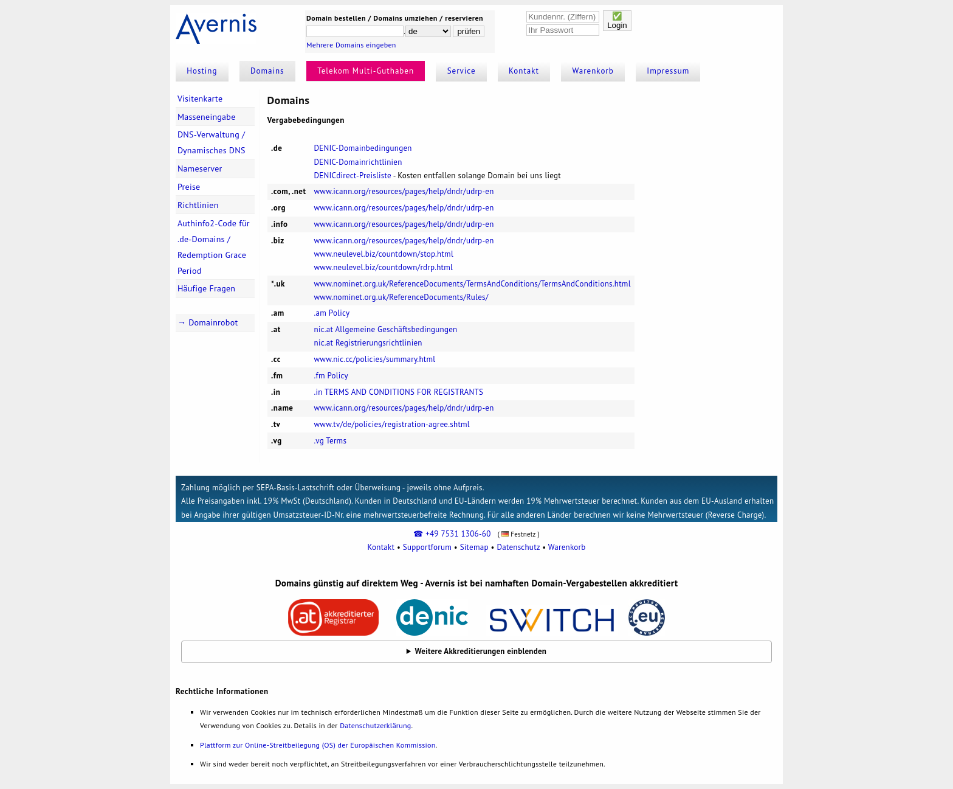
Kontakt (524, 71)
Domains (267, 71)
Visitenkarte (199, 98)
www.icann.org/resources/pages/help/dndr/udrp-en (404, 191)
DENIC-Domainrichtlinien (358, 162)
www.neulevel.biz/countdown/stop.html (383, 254)
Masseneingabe (206, 116)
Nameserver (199, 168)
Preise (189, 186)
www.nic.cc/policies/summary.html (375, 359)
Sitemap (474, 547)
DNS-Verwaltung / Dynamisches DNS (211, 142)
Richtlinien (198, 205)
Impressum (668, 71)
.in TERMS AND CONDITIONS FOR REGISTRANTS (399, 392)
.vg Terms (330, 441)
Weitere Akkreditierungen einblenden (481, 651)
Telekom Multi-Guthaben (365, 71)
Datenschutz (518, 547)
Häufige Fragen (206, 288)
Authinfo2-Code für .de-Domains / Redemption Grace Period (213, 247)
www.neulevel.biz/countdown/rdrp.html (383, 267)
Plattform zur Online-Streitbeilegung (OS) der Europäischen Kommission (317, 744)
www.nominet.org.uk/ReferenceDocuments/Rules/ (401, 297)
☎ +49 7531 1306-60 (451, 534)
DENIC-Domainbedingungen (363, 148)
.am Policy (332, 313)
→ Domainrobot (207, 322)
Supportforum (427, 547)
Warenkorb (593, 71)
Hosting (202, 71)
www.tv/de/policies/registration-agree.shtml (392, 424)
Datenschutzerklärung (375, 725)
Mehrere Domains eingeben (351, 44)
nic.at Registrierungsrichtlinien (368, 343)
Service (461, 71)
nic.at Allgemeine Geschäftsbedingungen (386, 329)
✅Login (617, 21)
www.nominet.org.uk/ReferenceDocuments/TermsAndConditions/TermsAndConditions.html (472, 284)
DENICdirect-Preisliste (352, 175)
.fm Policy (331, 375)
